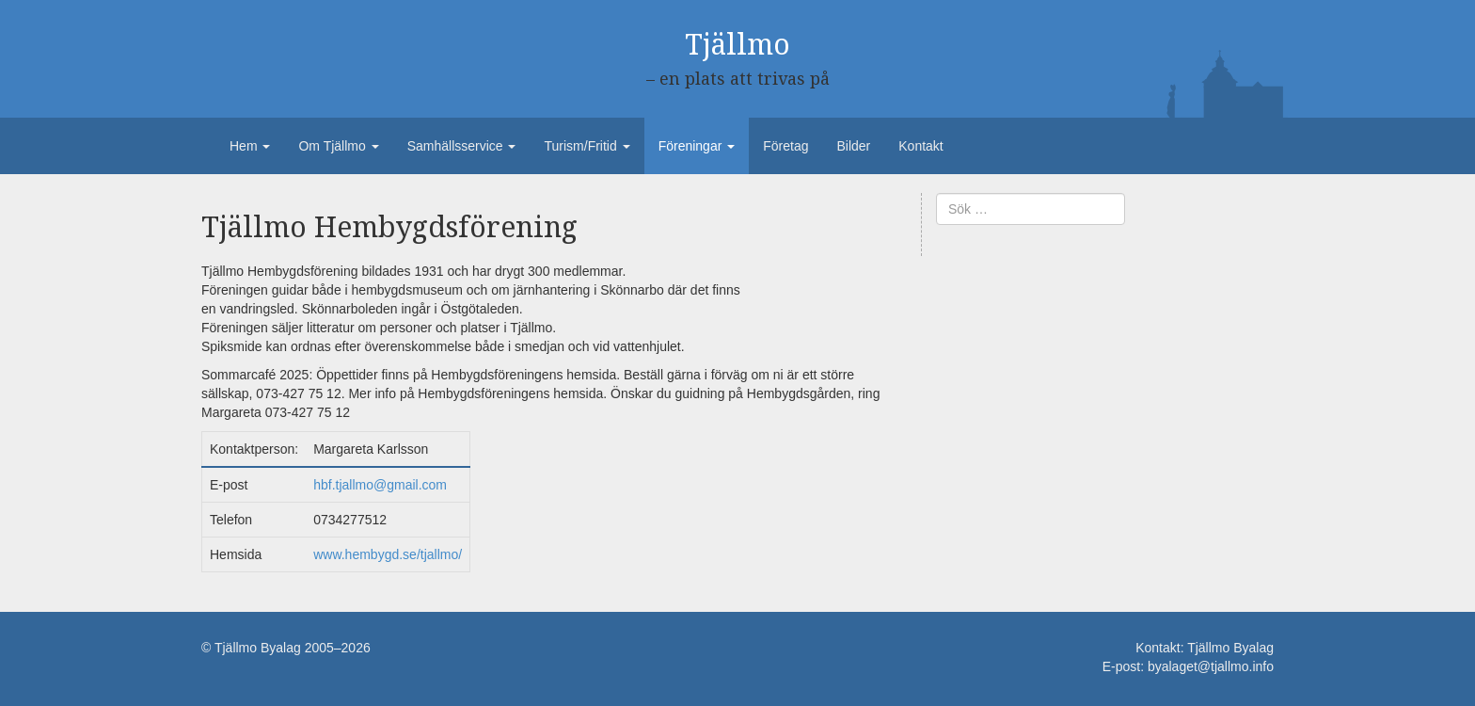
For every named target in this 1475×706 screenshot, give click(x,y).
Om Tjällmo (338, 145)
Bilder (853, 145)
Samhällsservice (461, 145)
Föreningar (697, 145)
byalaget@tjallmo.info (1211, 666)
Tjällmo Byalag (1230, 647)
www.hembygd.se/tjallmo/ (387, 554)
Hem (250, 145)
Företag (785, 145)
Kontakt (920, 145)
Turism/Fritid (586, 145)
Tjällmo (737, 44)
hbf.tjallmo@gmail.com (380, 484)
